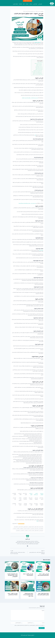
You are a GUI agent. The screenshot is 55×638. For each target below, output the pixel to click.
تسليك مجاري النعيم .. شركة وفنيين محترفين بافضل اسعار (43, 594)
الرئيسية (42, 11)
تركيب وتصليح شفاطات (38, 173)
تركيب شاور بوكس (39, 331)
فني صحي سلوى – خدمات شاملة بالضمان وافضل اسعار (43, 574)
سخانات (30, 4)
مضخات (27, 4)
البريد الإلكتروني (29, 622)
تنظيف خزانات (41, 528)
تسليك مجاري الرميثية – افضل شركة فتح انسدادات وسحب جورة (28, 595)
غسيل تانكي (41, 530)
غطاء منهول (36, 530)
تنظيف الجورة (41, 250)
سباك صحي (35, 4)
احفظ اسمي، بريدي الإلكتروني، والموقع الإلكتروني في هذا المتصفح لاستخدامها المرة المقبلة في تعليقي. (29, 625)
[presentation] (43, 566)
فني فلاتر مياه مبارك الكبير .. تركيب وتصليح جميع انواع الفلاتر (36, 552)
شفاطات (20, 4)
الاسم (43, 622)
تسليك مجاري (15, 4)
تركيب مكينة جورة (39, 277)
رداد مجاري (36, 528)
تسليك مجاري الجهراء (39, 221)
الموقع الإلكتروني (18, 622)
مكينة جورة (17, 530)
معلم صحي (22, 530)
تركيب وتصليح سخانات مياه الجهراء (36, 119)
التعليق (42, 610)
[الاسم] (39, 623)
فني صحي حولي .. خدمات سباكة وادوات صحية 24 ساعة (27, 203)
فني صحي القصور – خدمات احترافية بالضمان (28, 574)
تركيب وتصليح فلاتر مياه (38, 157)
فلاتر (24, 4)
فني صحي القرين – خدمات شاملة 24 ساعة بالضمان (12, 594)
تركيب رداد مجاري (40, 287)
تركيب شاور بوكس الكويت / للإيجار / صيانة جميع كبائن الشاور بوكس (12, 575)
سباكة (28, 528)
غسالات (14, 528)
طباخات (18, 528)
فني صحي (40, 4)
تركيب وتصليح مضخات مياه (38, 139)
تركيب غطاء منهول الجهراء (38, 260)
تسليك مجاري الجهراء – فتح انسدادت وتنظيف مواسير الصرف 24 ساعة (18, 552)
